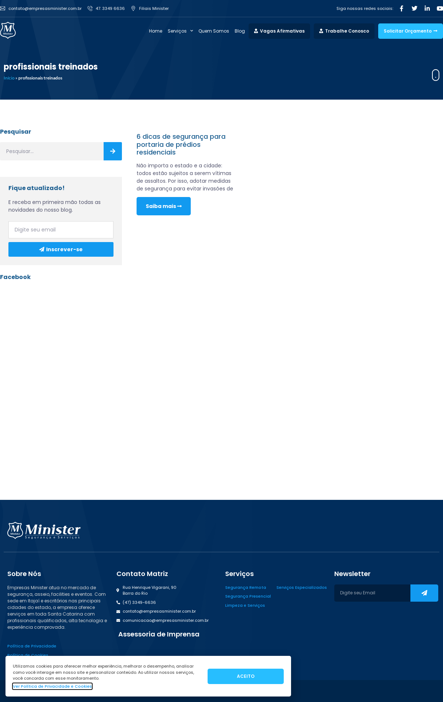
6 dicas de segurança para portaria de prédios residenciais (181, 144)
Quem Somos (213, 31)
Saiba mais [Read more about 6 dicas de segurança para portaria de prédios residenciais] (164, 206)
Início (9, 78)
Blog (240, 31)
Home (155, 31)
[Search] (113, 151)
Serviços (180, 31)
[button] (158, 634)
